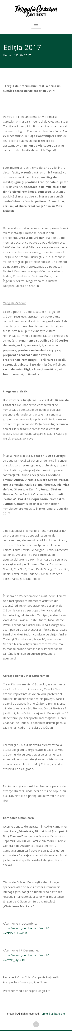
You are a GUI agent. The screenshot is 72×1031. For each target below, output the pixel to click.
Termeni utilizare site (52, 1013)
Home (7, 55)
